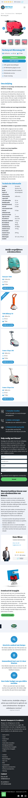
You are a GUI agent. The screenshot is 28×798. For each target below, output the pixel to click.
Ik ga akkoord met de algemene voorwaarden (14, 476)
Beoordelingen (6, 759)
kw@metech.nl (17, 545)
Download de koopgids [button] (8, 615)
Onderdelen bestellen (8, 743)
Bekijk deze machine (8, 288)
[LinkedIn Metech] (22, 796)
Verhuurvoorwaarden (8, 769)
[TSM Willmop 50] (14, 302)
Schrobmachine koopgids (9, 747)
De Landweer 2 (5, 781)
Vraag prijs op (14, 57)
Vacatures (5, 757)
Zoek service (5, 735)
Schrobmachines (10, 13)
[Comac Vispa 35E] (14, 338)
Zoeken (4, 751)
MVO (3, 763)
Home (2, 13)
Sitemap (4, 771)
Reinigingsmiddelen (7, 745)
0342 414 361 (16, 543)
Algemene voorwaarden (8, 767)
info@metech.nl (5, 778)
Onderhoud (5, 739)
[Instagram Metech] (25, 796)
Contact (4, 755)
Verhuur (4, 741)
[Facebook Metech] (19, 796)
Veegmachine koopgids (8, 749)
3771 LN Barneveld (6, 784)
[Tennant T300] (14, 265)
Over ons (4, 761)
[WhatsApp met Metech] (3, 794)
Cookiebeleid (5, 765)
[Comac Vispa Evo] (14, 375)
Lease (4, 737)
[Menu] (24, 7)
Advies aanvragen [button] (14, 61)
